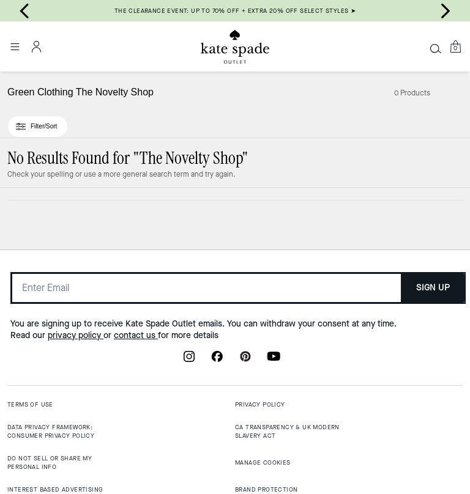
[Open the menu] (14, 46)
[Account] (36, 46)
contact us (136, 335)
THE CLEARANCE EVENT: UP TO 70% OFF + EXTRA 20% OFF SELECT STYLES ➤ (235, 11)
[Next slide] (445, 11)
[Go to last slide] (24, 11)
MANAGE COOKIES (263, 462)
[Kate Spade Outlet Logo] (235, 47)
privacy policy (75, 335)
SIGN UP (433, 287)
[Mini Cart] (455, 46)
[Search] (435, 48)
